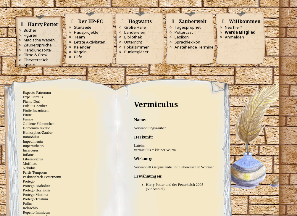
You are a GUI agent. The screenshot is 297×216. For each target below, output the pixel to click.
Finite (27, 115)
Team (79, 37)
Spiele (29, 64)
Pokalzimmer (136, 47)
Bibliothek (133, 37)
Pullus (27, 204)
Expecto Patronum (37, 93)
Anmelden (234, 37)
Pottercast (184, 32)
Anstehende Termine (194, 47)
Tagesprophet (188, 27)
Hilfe (78, 56)
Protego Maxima (35, 195)
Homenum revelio (36, 128)
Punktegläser (136, 51)
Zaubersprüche (38, 45)
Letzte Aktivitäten (89, 42)
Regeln (80, 51)
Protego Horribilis (36, 190)
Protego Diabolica (36, 186)
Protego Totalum (35, 199)
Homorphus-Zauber (38, 132)
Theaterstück (36, 59)
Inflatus (28, 155)
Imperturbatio (33, 146)
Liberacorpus (33, 159)
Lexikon (182, 37)
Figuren (30, 35)
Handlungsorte (37, 50)
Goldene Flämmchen (38, 124)
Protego (29, 181)
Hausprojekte (86, 32)
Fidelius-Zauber (35, 106)
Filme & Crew (35, 54)
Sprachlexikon (187, 42)
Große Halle (135, 27)
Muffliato (30, 164)
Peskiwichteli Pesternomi (42, 177)
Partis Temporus (35, 172)
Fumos (28, 119)
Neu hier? (233, 27)
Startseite (82, 27)
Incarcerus (30, 150)
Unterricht (133, 42)
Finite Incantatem (36, 110)
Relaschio (30, 208)
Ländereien (134, 32)
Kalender (82, 47)
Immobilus (31, 137)
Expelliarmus (33, 97)
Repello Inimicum (36, 212)
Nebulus (29, 168)
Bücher (30, 30)
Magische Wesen (39, 40)
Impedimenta (33, 141)
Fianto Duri (31, 101)
